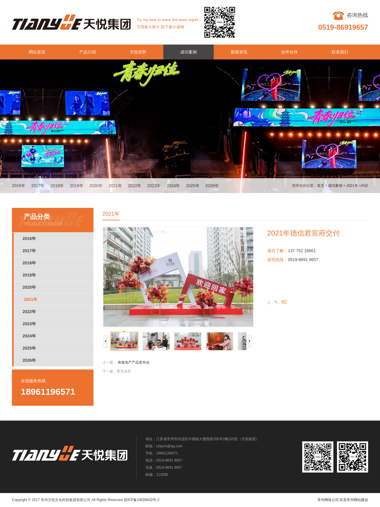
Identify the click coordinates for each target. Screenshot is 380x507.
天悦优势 (138, 52)
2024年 (173, 185)
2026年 (212, 185)
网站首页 (37, 52)
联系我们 (340, 52)
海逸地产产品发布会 (134, 362)
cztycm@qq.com (169, 446)
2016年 (18, 185)
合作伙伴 (289, 52)
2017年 (38, 185)
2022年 (134, 185)
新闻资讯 (239, 52)
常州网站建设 (357, 500)
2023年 (154, 185)
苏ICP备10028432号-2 (141, 500)
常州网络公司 (328, 500)
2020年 (96, 185)
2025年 (192, 185)
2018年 (57, 185)
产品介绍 (87, 52)
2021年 (115, 185)
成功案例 (188, 52)
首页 (320, 186)
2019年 (76, 185)
